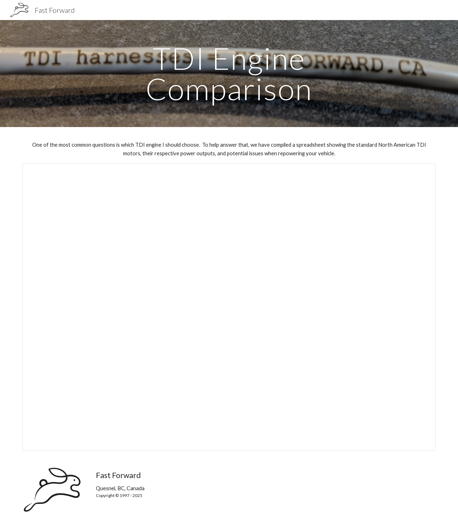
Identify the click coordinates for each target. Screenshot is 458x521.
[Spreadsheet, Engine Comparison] (229, 307)
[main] (229, 73)
